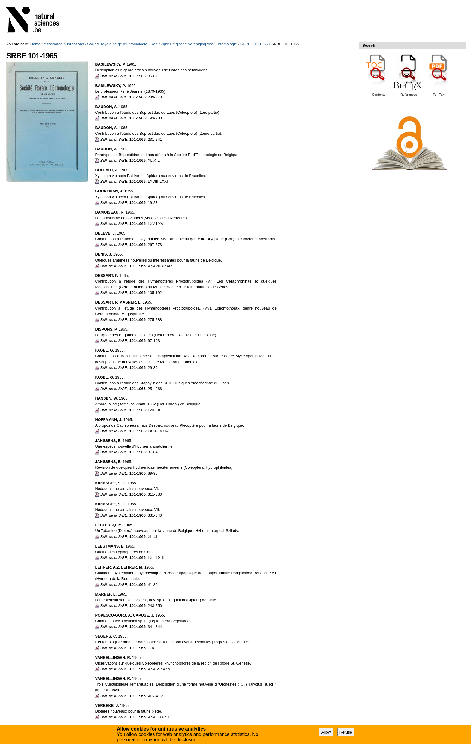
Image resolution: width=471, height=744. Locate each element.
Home (35, 44)
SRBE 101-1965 (254, 44)
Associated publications (64, 44)
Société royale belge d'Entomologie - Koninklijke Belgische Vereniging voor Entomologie (162, 44)
